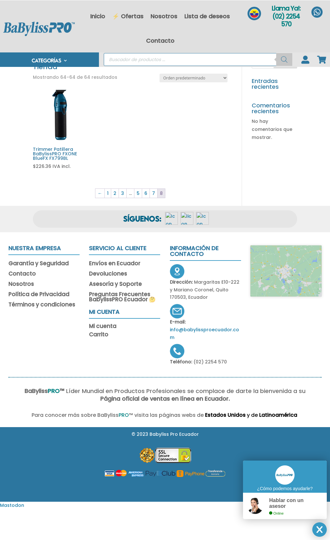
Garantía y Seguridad (38, 294)
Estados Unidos (207, 445)
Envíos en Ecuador (114, 294)
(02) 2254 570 (286, 20)
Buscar (285, 93)
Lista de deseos (207, 16)
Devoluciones (108, 305)
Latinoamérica (260, 445)
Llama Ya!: (286, 8)
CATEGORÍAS (46, 61)
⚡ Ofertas (127, 16)
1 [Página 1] (108, 224)
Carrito (98, 366)
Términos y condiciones (41, 336)
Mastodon (12, 536)
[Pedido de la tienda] (194, 108)
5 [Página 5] (138, 224)
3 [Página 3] (122, 224)
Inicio (97, 16)
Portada (42, 90)
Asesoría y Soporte (115, 315)
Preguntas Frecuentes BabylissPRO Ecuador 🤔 (122, 328)
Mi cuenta (102, 358)
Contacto (160, 41)
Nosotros (163, 16)
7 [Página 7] (153, 224)
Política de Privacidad (38, 325)
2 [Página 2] (114, 224)
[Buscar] (284, 60)
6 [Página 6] (145, 224)
